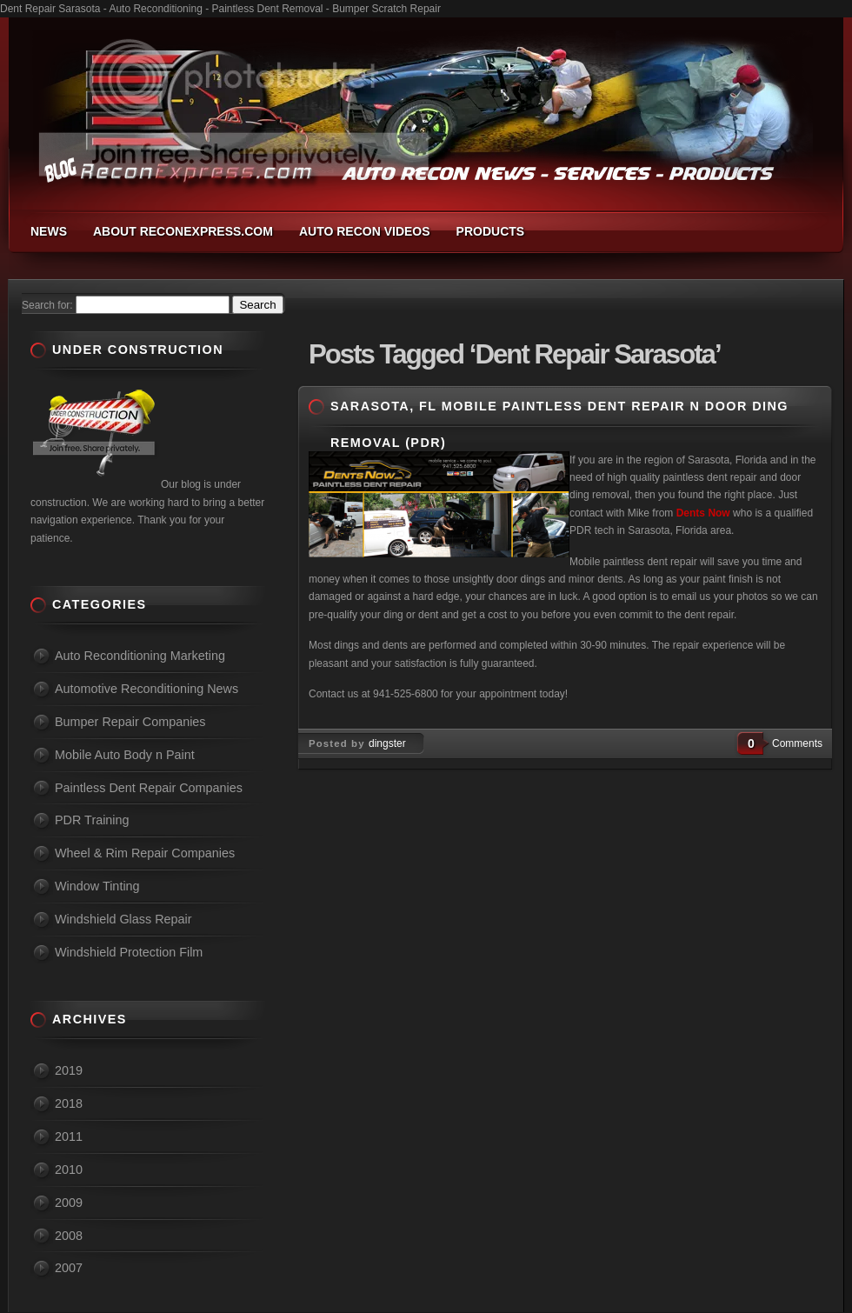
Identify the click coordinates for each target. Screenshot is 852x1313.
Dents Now (704, 513)
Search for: (47, 305)
